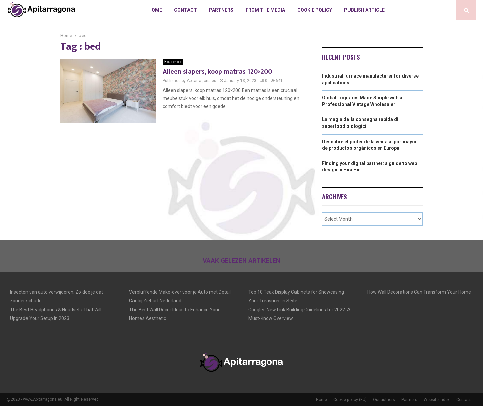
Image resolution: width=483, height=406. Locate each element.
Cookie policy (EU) (350, 399)
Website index (437, 399)
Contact (185, 10)
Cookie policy (314, 10)
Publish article (364, 10)
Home (155, 10)
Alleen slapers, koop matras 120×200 (217, 72)
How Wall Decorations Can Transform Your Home (419, 292)
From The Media (265, 10)
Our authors (384, 399)
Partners (221, 10)
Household (173, 62)
